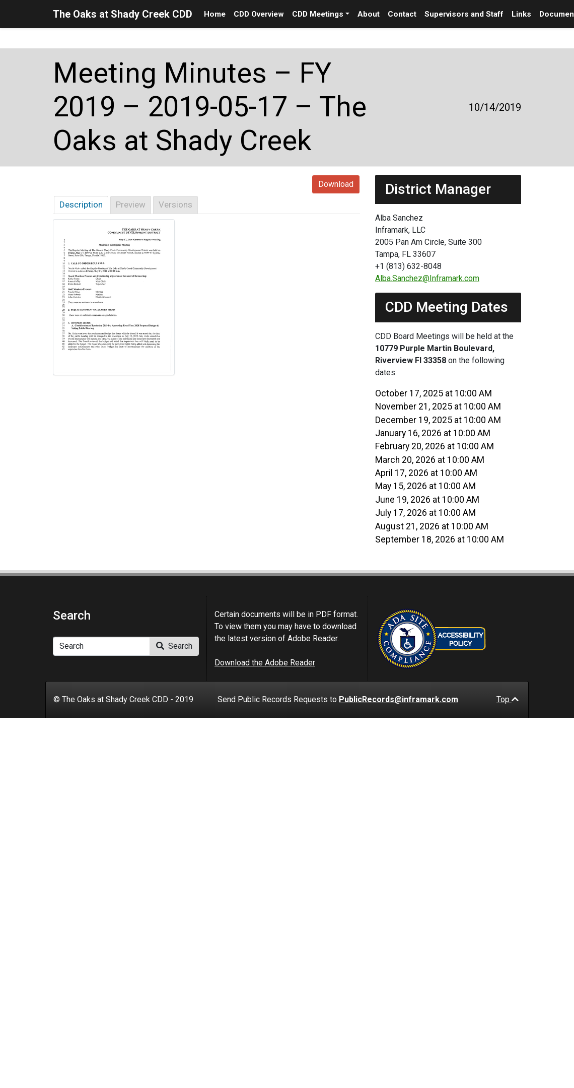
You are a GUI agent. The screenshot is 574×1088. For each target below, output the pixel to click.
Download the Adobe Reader (264, 662)
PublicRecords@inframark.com (398, 699)
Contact (402, 14)
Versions (175, 204)
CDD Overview (259, 14)
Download (335, 184)
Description (81, 204)
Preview (131, 204)
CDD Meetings (317, 14)
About (368, 14)
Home (215, 14)
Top (507, 699)
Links (521, 14)
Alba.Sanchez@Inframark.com (427, 278)
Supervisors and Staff (464, 14)
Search (174, 646)
